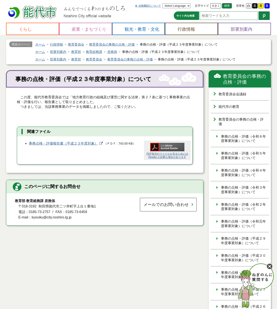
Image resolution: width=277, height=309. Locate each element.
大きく (216, 5)
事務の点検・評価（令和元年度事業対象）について (243, 224)
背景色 (240, 5)
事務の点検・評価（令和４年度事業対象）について (243, 173)
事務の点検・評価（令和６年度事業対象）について (243, 139)
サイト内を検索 (185, 15)
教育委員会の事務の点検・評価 (244, 79)
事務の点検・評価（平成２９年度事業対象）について (243, 241)
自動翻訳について (149, 5)
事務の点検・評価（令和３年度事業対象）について (243, 190)
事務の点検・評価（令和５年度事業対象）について (243, 155)
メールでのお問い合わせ (166, 204)
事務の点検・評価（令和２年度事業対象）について (243, 207)
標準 (227, 5)
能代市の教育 (229, 106)
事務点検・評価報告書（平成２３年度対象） (63, 143)
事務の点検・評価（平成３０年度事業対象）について (243, 258)
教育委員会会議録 (232, 94)
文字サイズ (202, 5)
